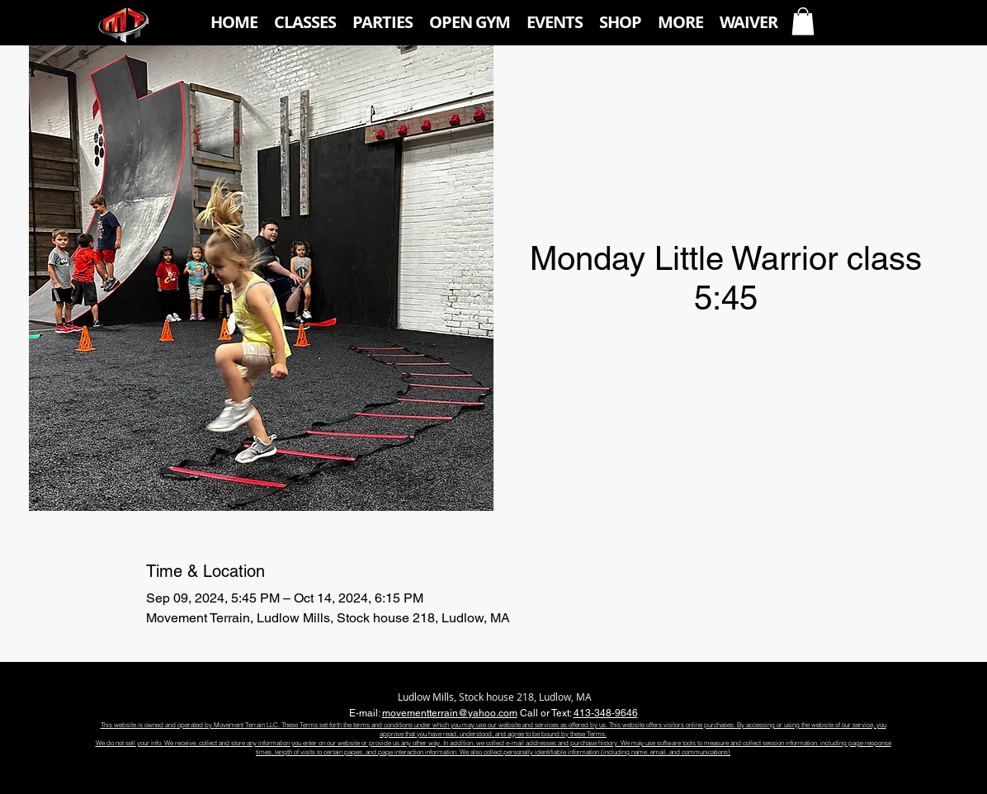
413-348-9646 (606, 713)
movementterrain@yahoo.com (449, 713)
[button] (305, 22)
